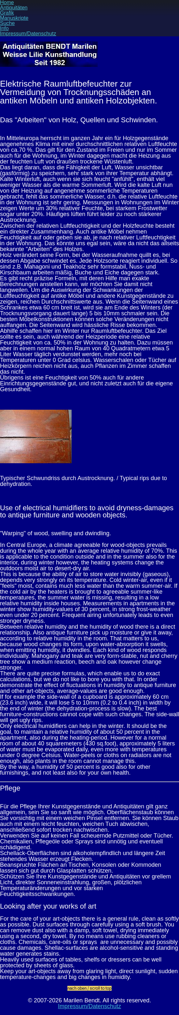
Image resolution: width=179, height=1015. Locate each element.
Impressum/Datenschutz (28, 33)
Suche (7, 23)
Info (4, 28)
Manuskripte (14, 18)
